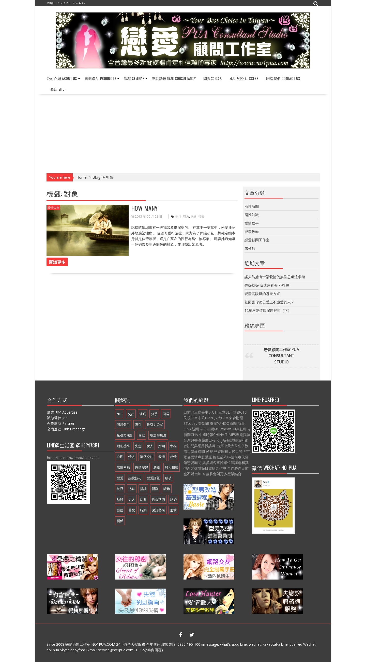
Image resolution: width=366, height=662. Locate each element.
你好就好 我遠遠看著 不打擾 (267, 285)
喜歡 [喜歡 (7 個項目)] (141, 435)
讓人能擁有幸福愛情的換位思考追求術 (275, 276)
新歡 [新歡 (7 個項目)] (155, 488)
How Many (144, 208)
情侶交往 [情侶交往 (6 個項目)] (146, 456)
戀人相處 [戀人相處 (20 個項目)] (171, 467)
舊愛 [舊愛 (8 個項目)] (131, 510)
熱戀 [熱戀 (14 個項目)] (120, 499)
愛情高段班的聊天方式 (262, 293)
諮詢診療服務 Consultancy (174, 78)
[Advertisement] (183, 131)
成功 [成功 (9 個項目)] (168, 478)
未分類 (250, 248)
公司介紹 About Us (62, 78)
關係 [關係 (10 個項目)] (120, 520)
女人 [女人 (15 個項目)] (150, 446)
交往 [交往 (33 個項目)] (131, 414)
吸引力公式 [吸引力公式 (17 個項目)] (155, 424)
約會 (194, 216)
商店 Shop (58, 89)
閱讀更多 (57, 262)
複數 (201, 216)
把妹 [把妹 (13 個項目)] (131, 488)
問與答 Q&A (212, 78)
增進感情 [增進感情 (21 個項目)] (123, 446)
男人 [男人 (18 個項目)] (131, 499)
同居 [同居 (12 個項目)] (166, 414)
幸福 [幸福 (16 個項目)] (173, 446)
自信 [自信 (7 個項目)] (120, 510)
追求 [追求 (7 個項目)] (173, 510)
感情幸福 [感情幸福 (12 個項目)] (123, 467)
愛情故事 (53, 207)
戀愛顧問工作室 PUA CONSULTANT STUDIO (281, 356)
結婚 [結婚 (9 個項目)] (173, 499)
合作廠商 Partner (60, 423)
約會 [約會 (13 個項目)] (143, 499)
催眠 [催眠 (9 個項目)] (142, 414)
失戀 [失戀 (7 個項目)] (138, 446)
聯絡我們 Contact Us (283, 78)
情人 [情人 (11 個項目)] (131, 456)
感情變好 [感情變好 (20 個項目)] (141, 467)
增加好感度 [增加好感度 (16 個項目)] (158, 435)
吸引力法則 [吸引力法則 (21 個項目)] (125, 435)
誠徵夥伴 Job (57, 417)
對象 (186, 216)
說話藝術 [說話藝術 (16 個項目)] (158, 510)
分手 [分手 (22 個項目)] (154, 414)
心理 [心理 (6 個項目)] (120, 456)
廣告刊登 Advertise (62, 412)
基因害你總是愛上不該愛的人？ (269, 302)
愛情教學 (252, 231)
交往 (178, 216)
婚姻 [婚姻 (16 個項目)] (161, 446)
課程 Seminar (134, 78)
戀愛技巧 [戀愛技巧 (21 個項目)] (135, 478)
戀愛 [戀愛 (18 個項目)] (120, 478)
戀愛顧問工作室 (257, 239)
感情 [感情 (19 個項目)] (173, 456)
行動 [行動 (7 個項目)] (143, 510)
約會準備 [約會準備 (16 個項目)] (158, 499)
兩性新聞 (252, 206)
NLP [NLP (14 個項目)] (120, 414)
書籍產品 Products (100, 78)
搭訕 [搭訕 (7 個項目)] (143, 488)
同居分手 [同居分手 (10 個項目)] (123, 424)
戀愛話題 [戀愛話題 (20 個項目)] (153, 478)
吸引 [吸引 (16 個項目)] (138, 424)
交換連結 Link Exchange (66, 429)
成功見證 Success (243, 78)
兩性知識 (252, 214)
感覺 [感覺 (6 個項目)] (156, 467)
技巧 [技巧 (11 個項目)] (120, 488)
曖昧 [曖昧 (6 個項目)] (166, 488)
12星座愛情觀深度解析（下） (268, 310)
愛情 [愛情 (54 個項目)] (161, 456)
